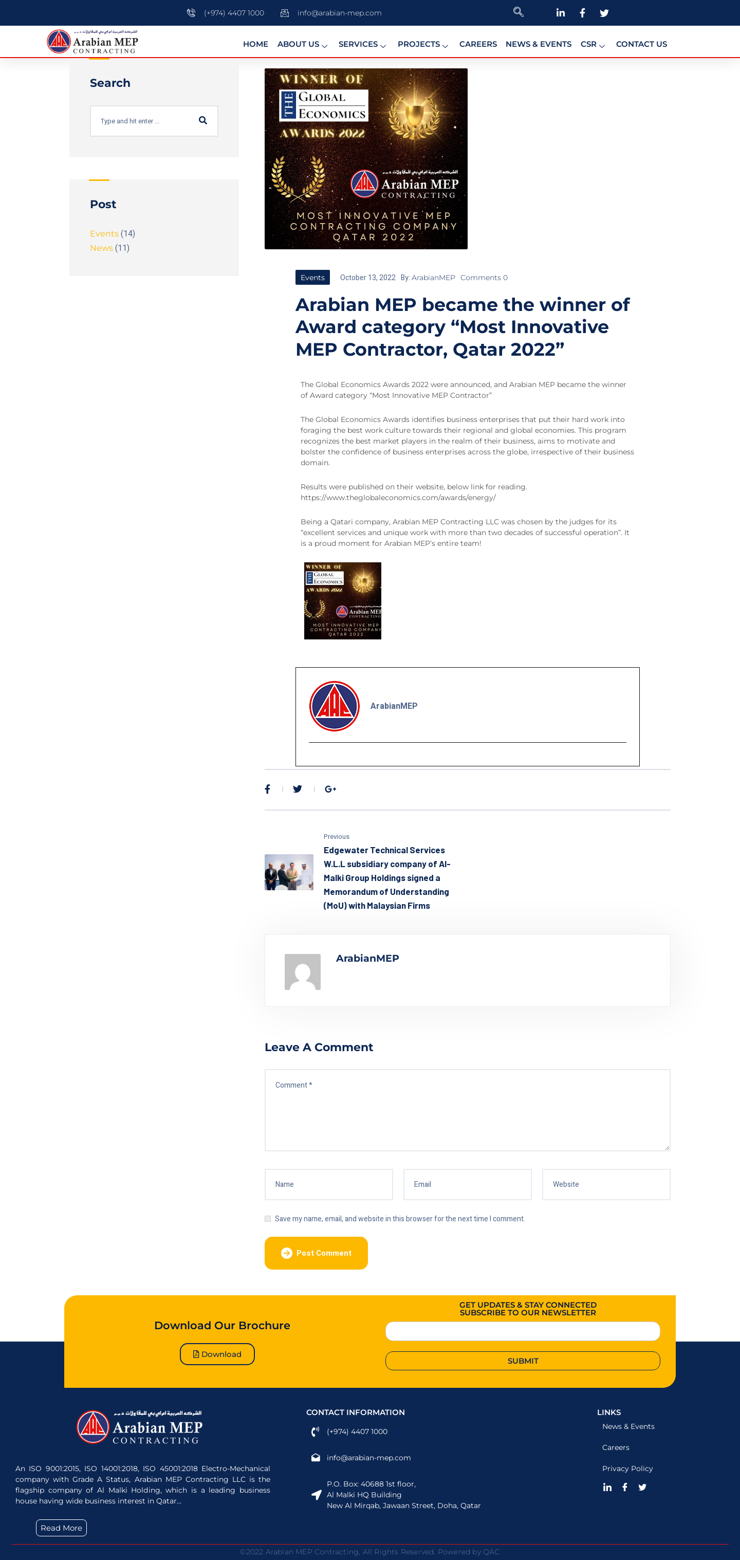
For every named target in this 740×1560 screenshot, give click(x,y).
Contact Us (633, 41)
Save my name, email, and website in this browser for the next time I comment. (400, 1219)
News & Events (534, 41)
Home (260, 41)
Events (313, 277)
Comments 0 (484, 277)
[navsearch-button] (518, 13)
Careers (475, 41)
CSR (588, 41)
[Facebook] (625, 1487)
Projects (423, 41)
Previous (336, 836)
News (101, 248)
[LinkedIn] (607, 1487)
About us (306, 41)
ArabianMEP (433, 277)
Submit (523, 1361)
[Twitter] (642, 1487)
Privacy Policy (627, 1468)
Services (365, 41)
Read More (61, 1528)
